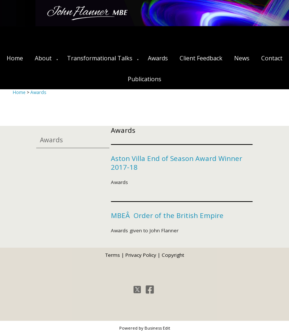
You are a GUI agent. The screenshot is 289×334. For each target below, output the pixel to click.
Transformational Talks (99, 58)
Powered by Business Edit (144, 328)
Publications (144, 79)
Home (15, 58)
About (43, 58)
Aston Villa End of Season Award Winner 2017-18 (176, 163)
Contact (271, 58)
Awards (158, 58)
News (241, 58)
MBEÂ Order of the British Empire (167, 215)
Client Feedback (201, 58)
